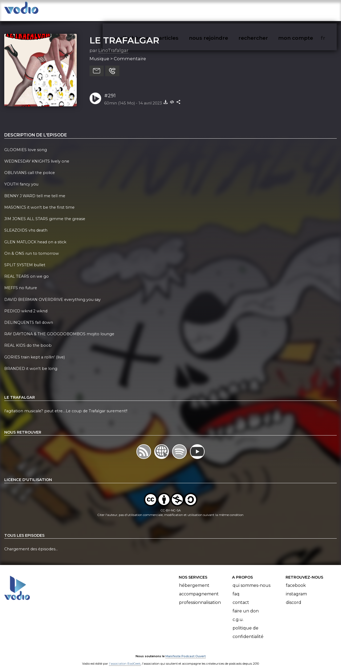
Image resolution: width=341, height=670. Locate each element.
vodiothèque (144, 9)
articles (180, 9)
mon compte (304, 9)
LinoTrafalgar (113, 45)
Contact (241, 597)
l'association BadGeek (125, 658)
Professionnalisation (200, 597)
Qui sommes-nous (251, 580)
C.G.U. (238, 614)
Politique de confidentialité (248, 627)
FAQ (236, 588)
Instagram (296, 588)
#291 (110, 90)
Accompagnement (199, 588)
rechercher (263, 9)
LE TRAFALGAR (124, 35)
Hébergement (194, 580)
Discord (293, 597)
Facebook (296, 580)
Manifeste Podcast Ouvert (185, 651)
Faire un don (246, 605)
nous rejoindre (219, 9)
